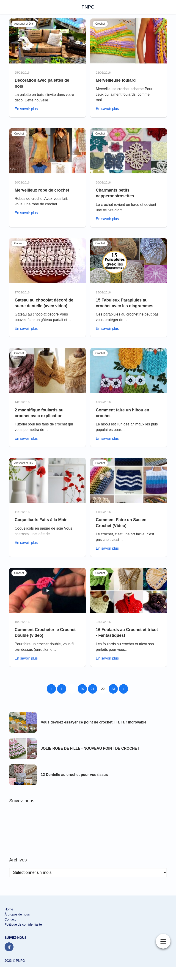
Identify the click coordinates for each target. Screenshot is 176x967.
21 (92, 689)
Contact (10, 919)
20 (82, 689)
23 (113, 689)
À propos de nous (17, 914)
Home (9, 909)
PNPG (88, 6)
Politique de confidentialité (23, 924)
